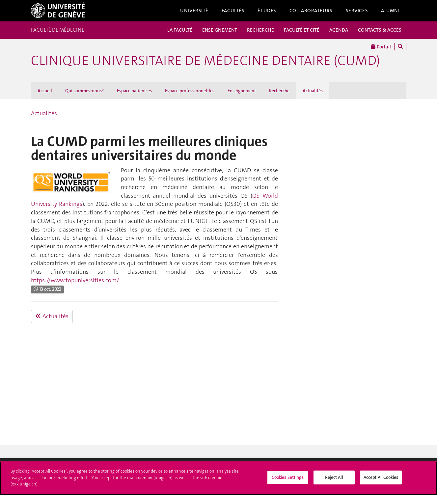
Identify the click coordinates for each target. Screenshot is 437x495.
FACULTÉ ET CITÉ (301, 30)
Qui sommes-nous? (84, 91)
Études (267, 10)
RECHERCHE (260, 30)
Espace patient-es (134, 91)
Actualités (313, 91)
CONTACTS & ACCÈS (379, 30)
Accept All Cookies (381, 479)
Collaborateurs (311, 10)
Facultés (233, 10)
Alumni (390, 10)
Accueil (45, 91)
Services (357, 10)
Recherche (279, 91)
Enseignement (242, 91)
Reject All (333, 479)
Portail (381, 46)
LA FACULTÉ (179, 30)
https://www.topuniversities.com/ (75, 280)
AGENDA (338, 30)
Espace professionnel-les (189, 91)
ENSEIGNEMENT (219, 30)
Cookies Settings (288, 479)
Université (194, 10)
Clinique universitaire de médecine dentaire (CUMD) (205, 60)
